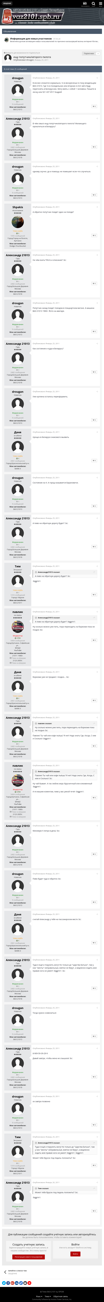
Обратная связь (60, 1296)
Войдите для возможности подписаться (23, 53)
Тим (18, 566)
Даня (17, 432)
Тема (48, 1296)
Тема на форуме (18, 658)
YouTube (17, 650)
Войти (75, 1254)
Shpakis (17, 207)
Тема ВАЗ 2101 (49, 1291)
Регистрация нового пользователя (28, 1257)
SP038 (61, 1291)
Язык (39, 1296)
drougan (30, 60)
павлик (17, 612)
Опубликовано (46, 78)
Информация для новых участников (31, 38)
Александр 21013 (18, 118)
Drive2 (17, 648)
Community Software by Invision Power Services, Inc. (52, 1299)
